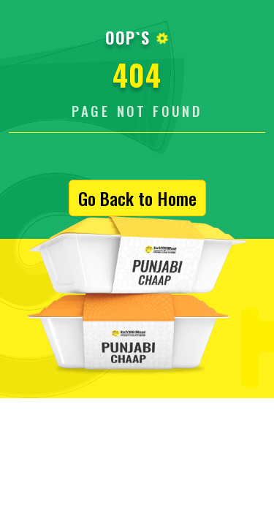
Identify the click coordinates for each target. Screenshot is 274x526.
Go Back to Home (137, 198)
